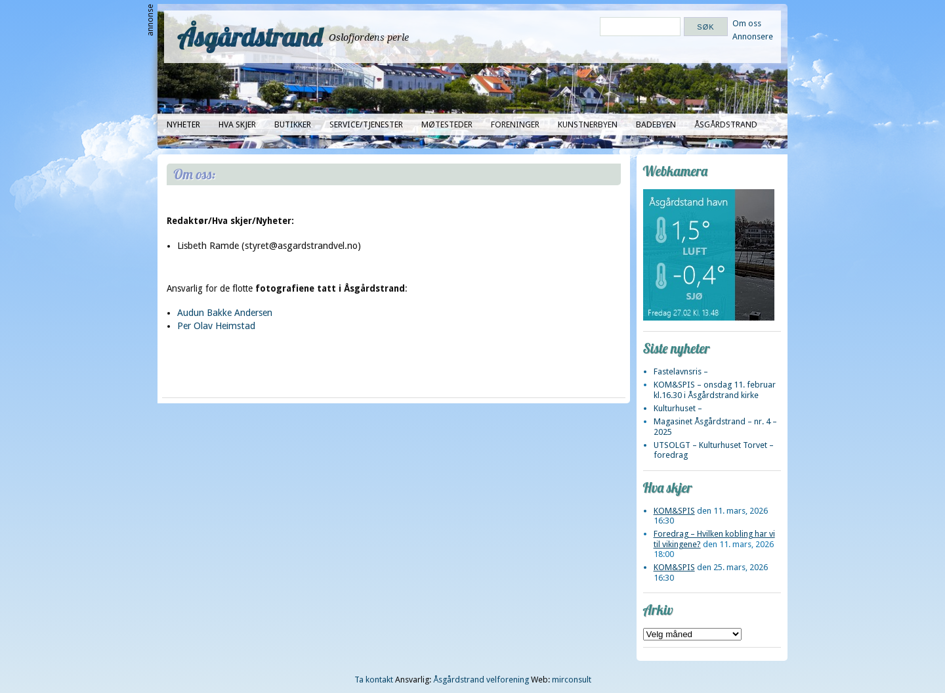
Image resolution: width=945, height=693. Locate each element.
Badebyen (656, 124)
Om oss (746, 23)
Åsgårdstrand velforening (481, 679)
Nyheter (183, 124)
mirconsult (571, 679)
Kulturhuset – (678, 408)
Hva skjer (237, 124)
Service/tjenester (366, 124)
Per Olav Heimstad (216, 326)
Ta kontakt (373, 679)
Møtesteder (446, 124)
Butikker (292, 124)
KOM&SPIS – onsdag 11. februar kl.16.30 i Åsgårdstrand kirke (715, 389)
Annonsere (752, 36)
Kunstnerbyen (588, 124)
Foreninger (515, 124)
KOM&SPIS (674, 511)
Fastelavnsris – (681, 371)
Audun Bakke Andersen (224, 312)
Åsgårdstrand (249, 36)
